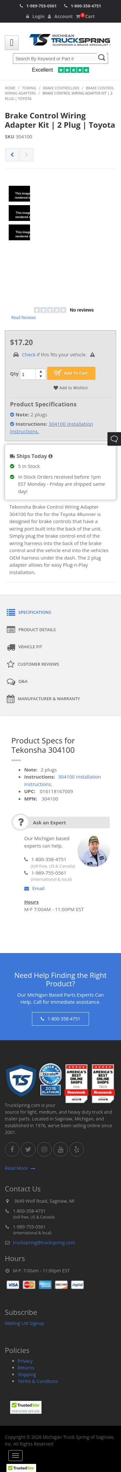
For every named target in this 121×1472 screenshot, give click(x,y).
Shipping (27, 1374)
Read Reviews (23, 317)
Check (28, 354)
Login (35, 16)
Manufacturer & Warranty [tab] (43, 699)
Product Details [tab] (31, 630)
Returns (26, 1368)
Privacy (25, 1361)
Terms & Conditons (38, 1381)
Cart (85, 16)
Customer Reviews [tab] (33, 664)
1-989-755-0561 (41, 6)
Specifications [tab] (29, 613)
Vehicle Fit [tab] (24, 647)
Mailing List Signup (24, 1323)
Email (34, 888)
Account (60, 16)
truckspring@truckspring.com (44, 1242)
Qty (14, 373)
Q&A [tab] (17, 682)
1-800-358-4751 (86, 6)
